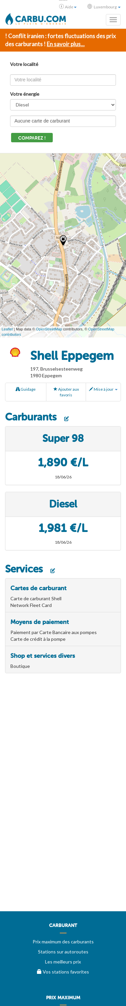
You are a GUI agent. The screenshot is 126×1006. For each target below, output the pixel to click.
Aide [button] (68, 6)
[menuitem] (63, 928)
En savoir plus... (66, 44)
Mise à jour (103, 389)
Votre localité (24, 64)
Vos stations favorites (63, 972)
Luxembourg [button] (104, 6)
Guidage (26, 389)
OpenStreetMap (49, 329)
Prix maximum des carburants (63, 941)
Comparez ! (32, 138)
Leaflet (7, 329)
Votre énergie (24, 94)
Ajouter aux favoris (66, 392)
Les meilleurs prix (63, 961)
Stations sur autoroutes (63, 951)
